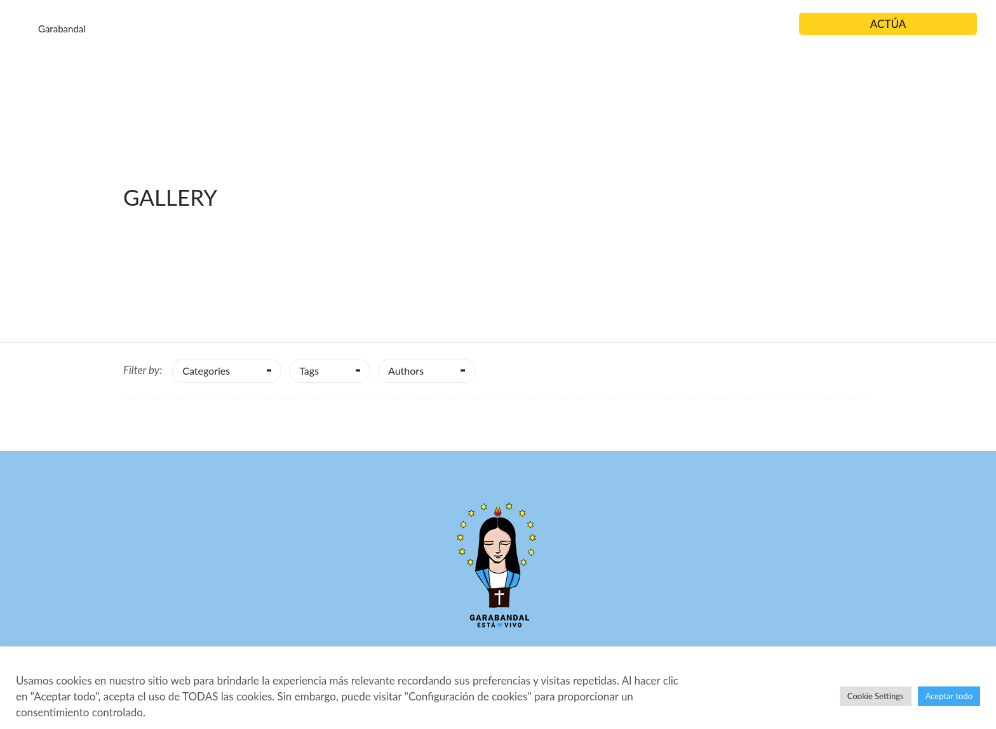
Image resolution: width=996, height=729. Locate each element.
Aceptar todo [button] (948, 696)
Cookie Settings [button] (875, 696)
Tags (309, 370)
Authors (406, 370)
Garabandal (62, 28)
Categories (206, 370)
